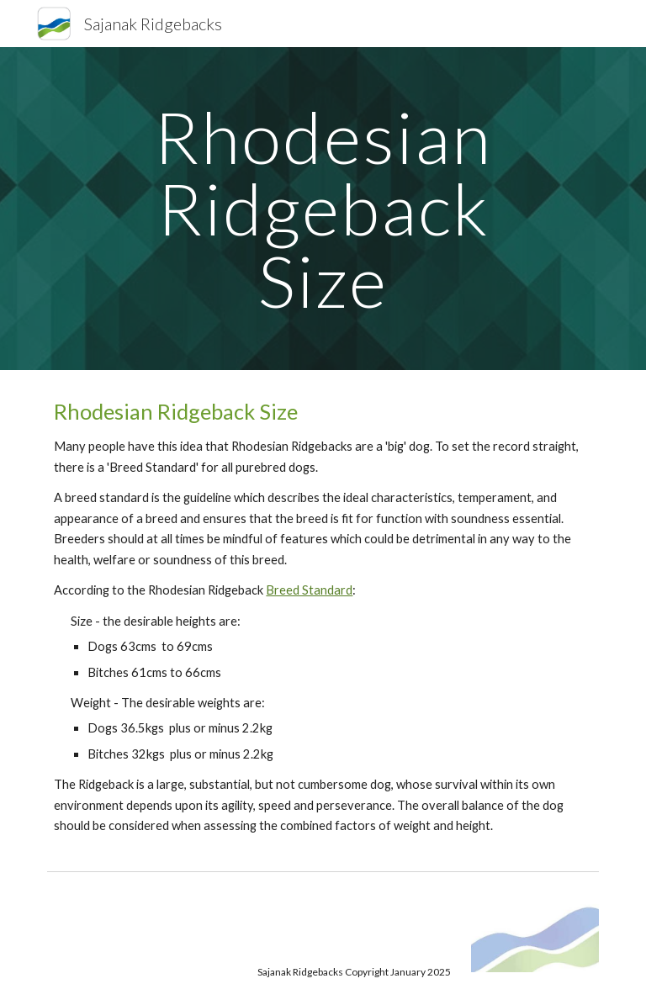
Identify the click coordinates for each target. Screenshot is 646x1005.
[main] (322, 208)
